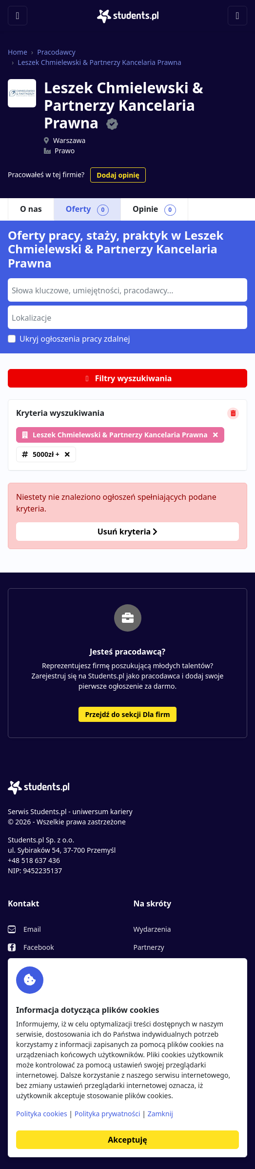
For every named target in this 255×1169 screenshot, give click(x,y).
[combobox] (127, 290)
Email (32, 929)
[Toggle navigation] (17, 15)
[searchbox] (126, 289)
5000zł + (46, 454)
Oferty (87, 209)
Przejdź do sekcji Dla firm (127, 714)
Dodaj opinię (118, 175)
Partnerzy (149, 947)
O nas (31, 209)
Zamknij (160, 1113)
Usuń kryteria (127, 531)
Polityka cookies (41, 1113)
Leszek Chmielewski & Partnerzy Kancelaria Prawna (99, 62)
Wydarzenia (152, 929)
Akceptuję (127, 1139)
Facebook (38, 947)
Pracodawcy (56, 52)
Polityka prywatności (107, 1113)
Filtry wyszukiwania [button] (127, 378)
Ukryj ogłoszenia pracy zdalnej (75, 338)
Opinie (154, 209)
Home (17, 52)
